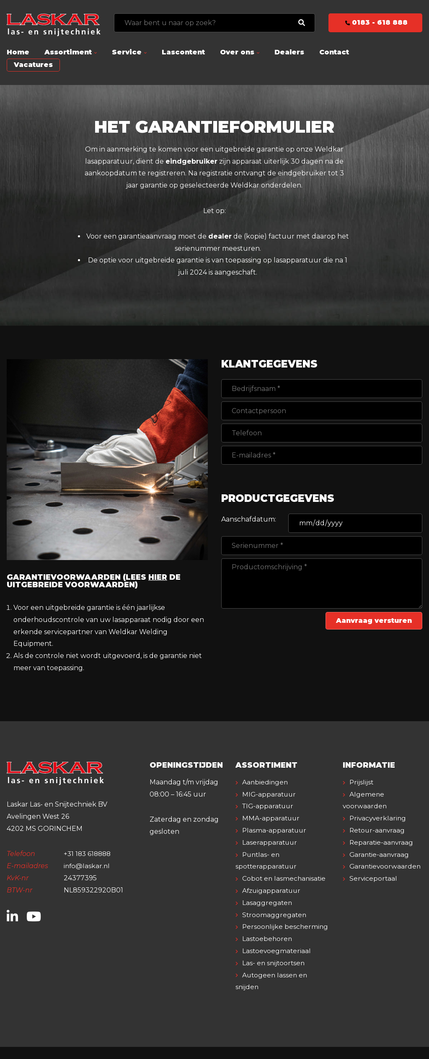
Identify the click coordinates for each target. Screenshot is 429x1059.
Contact (334, 52)
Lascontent (183, 52)
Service (127, 52)
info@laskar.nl (87, 866)
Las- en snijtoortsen (274, 975)
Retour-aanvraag (378, 830)
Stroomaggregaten (275, 915)
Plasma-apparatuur (275, 830)
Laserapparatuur (270, 842)
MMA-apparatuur (271, 818)
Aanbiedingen (265, 782)
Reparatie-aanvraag (382, 842)
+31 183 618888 (89, 854)
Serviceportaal (373, 878)
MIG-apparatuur (269, 794)
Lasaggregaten (267, 903)
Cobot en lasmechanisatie (285, 878)
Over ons (237, 52)
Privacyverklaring (378, 818)
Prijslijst (361, 782)
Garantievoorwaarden (386, 866)
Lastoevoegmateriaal (277, 963)
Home (18, 52)
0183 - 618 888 (375, 22)
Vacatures (33, 65)
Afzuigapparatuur (272, 890)
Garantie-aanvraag (380, 855)
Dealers (289, 52)
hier (158, 577)
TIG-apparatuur (269, 806)
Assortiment (68, 52)
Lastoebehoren (267, 951)
